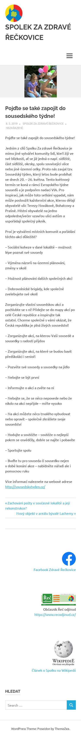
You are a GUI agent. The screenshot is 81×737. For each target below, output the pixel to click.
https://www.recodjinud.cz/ (55, 614)
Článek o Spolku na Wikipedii (54, 670)
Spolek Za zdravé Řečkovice (43, 123)
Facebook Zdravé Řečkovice (55, 569)
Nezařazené (14, 128)
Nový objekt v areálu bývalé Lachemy (44, 513)
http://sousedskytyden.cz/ (25, 486)
